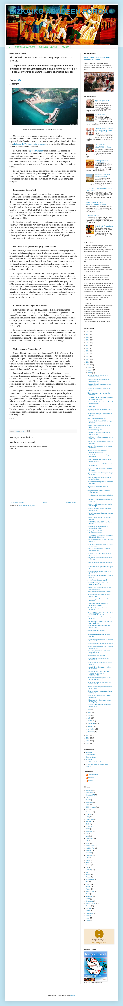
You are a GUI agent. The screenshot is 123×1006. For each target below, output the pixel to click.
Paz (87, 882)
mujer (87, 918)
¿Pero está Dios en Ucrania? (97, 418)
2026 (88, 743)
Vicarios (88, 906)
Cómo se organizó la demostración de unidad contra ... (99, 478)
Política (88, 887)
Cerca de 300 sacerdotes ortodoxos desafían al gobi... (99, 549)
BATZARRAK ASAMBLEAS (25, 47)
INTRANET (65, 47)
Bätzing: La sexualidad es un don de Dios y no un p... (99, 426)
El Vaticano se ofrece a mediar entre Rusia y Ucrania (99, 380)
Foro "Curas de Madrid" (93, 762)
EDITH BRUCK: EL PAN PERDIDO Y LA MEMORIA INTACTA (100, 398)
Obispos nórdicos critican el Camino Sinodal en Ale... (99, 491)
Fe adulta (89, 759)
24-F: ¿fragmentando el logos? (97, 580)
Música (88, 862)
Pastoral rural (90, 879)
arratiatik (91, 778)
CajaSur (88, 800)
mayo (90, 712)
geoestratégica (36, 150)
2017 (88, 351)
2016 (88, 348)
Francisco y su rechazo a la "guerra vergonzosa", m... (99, 651)
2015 (88, 345)
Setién (88, 899)
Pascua (88, 877)
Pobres (88, 884)
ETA (87, 809)
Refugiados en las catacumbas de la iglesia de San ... (99, 433)
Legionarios (89, 855)
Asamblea (89, 790)
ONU (87, 867)
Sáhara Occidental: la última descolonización (96, 631)
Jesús (87, 843)
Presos (88, 889)
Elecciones (89, 812)
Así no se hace (100, 114)
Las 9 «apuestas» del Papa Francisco (99, 592)
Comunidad (89, 802)
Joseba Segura (90, 845)
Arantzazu (89, 752)
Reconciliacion (90, 891)
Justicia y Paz (90, 848)
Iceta (87, 836)
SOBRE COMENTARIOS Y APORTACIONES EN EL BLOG (96, 203)
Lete (87, 858)
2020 (88, 359)
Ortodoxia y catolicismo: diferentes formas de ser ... (98, 659)
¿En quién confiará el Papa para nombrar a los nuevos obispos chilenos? (104, 130)
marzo (90, 373)
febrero (90, 370)
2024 (88, 738)
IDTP (87, 833)
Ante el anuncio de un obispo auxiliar (102, 101)
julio (89, 718)
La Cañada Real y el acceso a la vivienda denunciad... (98, 583)
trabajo (88, 920)
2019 (88, 356)
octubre (90, 726)
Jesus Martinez (93, 775)
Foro (87, 817)
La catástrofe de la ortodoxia (96, 655)
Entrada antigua (71, 502)
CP (87, 797)
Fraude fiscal (90, 819)
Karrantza (89, 853)
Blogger (72, 995)
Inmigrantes (89, 838)
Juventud (89, 850)
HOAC (88, 829)
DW (19, 80)
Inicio (9, 47)
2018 (88, 354)
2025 (88, 741)
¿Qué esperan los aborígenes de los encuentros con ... (99, 678)
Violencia (88, 908)
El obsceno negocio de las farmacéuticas (100, 643)
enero (90, 367)
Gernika (88, 821)
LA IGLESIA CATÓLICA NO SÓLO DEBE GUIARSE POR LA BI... (100, 613)
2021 (88, 362)
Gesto (88, 824)
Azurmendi (89, 792)
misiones (88, 915)
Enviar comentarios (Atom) (26, 505)
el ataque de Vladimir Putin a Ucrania (29, 144)
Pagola (88, 874)
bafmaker (91, 781)
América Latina (90, 755)
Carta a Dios (91, 406)
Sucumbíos (89, 901)
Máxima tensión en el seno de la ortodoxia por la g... (98, 376)
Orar (87, 872)
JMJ (87, 841)
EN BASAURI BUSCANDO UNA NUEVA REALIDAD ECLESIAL (100, 536)
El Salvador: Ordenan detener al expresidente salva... (98, 527)
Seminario (89, 896)
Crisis (87, 805)
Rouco (88, 894)
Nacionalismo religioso (95, 430)
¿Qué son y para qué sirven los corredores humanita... (97, 451)
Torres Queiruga (91, 903)
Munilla (88, 860)
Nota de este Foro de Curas (104, 226)
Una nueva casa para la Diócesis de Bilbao (102, 175)
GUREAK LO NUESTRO (48, 47)
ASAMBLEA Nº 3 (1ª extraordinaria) (101, 161)
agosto (90, 721)
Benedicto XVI (90, 795)
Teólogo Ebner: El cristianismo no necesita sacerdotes (98, 531)
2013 (88, 340)
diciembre (91, 732)
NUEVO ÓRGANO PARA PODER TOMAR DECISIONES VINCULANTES (98, 673)
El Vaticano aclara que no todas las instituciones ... (99, 626)
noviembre (91, 729)
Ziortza (88, 911)
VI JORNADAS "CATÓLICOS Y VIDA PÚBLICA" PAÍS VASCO (103, 146)
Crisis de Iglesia (91, 807)
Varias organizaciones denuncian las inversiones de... (99, 683)
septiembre (91, 723)
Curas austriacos (91, 757)
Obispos (88, 870)
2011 (88, 334)
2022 (88, 365)
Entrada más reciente (17, 502)
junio (89, 715)
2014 (88, 343)
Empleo (88, 814)
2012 (88, 337)
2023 (88, 735)
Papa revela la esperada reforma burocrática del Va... (98, 604)
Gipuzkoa (89, 826)
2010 (88, 331)
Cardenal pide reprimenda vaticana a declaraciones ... (99, 588)
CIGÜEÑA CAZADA (93, 215)
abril (89, 710)
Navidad (88, 865)
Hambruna (89, 831)
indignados (89, 913)
